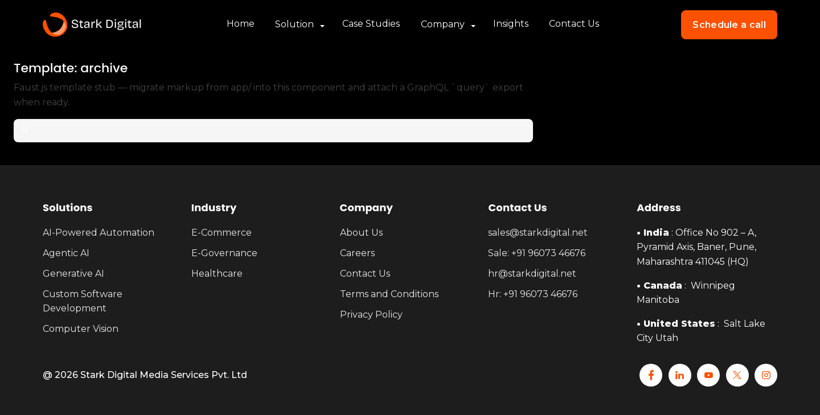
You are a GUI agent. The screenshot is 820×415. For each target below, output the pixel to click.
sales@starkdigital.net (538, 232)
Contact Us (574, 24)
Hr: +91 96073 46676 (532, 294)
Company (443, 24)
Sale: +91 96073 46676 (536, 253)
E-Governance (224, 253)
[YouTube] (708, 375)
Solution (294, 24)
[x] (737, 375)
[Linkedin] (680, 375)
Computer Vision (80, 328)
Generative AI (73, 273)
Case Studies (371, 24)
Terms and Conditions (389, 294)
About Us (361, 232)
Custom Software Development (82, 301)
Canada (662, 285)
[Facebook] (650, 375)
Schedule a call (729, 24)
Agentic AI (66, 253)
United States (679, 323)
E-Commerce (221, 232)
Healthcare (217, 273)
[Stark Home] (92, 24)
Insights (510, 24)
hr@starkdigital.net (532, 273)
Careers (357, 253)
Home (241, 24)
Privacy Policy (371, 314)
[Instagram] (766, 375)
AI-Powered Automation (98, 232)
